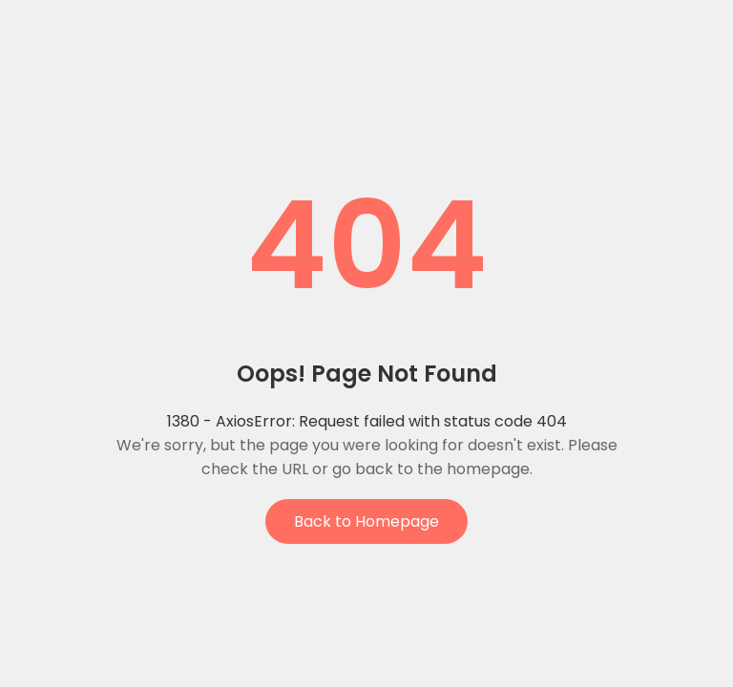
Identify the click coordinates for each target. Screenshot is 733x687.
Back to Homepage (366, 521)
